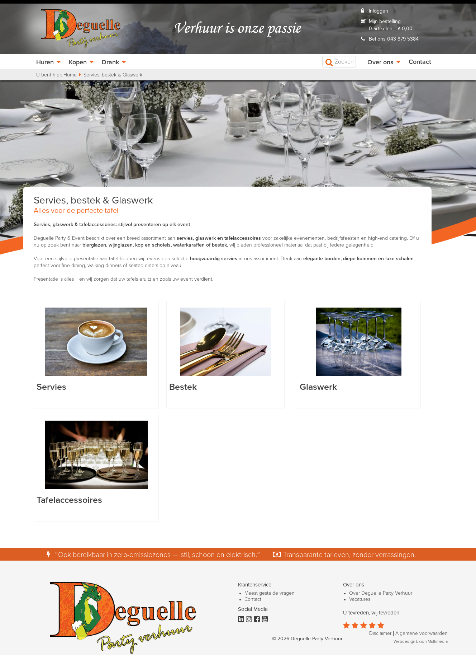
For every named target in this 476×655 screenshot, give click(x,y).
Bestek (183, 387)
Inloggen (378, 11)
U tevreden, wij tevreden (371, 613)
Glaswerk (318, 387)
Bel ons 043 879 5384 (394, 39)
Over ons (380, 62)
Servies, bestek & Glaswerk (113, 75)
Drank (110, 62)
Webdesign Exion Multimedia (421, 642)
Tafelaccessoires (69, 500)
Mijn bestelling (385, 21)
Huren (45, 62)
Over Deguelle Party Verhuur (380, 593)
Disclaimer (380, 633)
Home (70, 75)
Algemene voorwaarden (421, 633)
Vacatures (359, 599)
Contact (420, 62)
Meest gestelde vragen (269, 593)
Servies (51, 387)
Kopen (78, 62)
